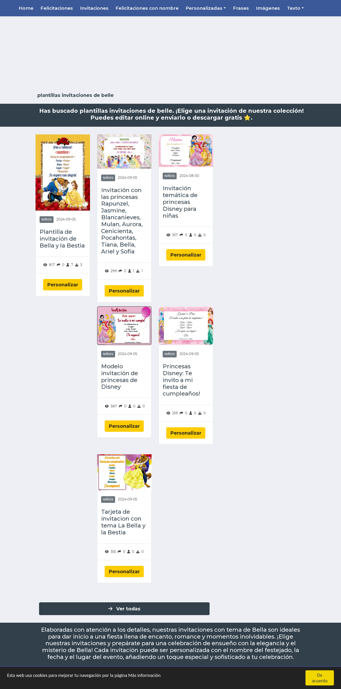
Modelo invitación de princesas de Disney (119, 376)
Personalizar (62, 285)
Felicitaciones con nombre (147, 8)
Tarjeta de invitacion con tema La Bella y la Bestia (123, 522)
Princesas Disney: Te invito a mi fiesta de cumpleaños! (181, 380)
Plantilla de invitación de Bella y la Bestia (62, 239)
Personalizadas (204, 8)
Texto (293, 8)
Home (26, 8)
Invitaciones (94, 8)
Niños (46, 219)
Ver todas (124, 608)
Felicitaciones (56, 8)
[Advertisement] (170, 54)
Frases (241, 8)
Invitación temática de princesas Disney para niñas (180, 202)
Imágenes (268, 8)
